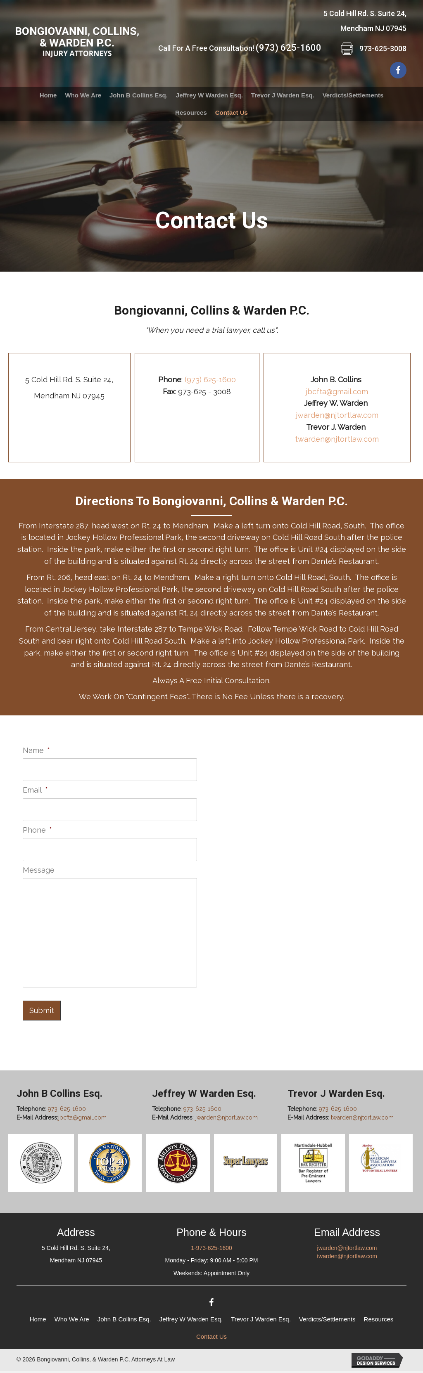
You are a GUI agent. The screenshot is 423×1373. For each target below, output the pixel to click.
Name (36, 750)
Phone (37, 827)
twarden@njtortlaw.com (337, 439)
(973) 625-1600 (288, 48)
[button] (398, 70)
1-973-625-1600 (211, 1249)
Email (35, 788)
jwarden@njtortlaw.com (337, 415)
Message (39, 865)
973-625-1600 (67, 1111)
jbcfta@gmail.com (337, 391)
